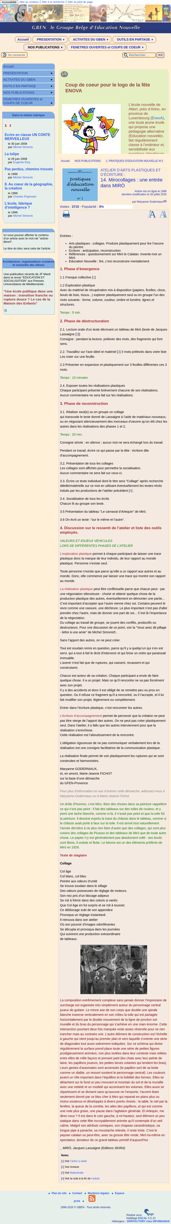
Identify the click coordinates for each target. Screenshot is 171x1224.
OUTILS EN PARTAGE (134, 39)
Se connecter (16, 55)
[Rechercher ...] (139, 55)
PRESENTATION (50, 39)
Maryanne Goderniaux (150, 201)
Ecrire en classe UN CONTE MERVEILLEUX (27, 137)
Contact (76, 1193)
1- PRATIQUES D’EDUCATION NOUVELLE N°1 (134, 161)
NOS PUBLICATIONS (44, 47)
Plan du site (58, 1193)
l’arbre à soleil (78, 1161)
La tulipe (12, 154)
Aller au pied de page (80, 2)
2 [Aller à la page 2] (10, 125)
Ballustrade (76, 1172)
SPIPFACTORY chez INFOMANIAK (148, 1221)
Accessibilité (9, 2)
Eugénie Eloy (22, 162)
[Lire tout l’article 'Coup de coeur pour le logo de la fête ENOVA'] (114, 117)
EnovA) (158, 118)
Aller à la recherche (53, 2)
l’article (95, 1178)
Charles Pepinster (25, 196)
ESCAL (142, 1218)
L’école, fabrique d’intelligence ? (18, 205)
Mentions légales (97, 1193)
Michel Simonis (23, 147)
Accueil (23, 39)
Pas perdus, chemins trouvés (29, 169)
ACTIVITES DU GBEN (90, 39)
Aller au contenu (29, 2)
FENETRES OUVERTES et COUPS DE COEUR (106, 47)
